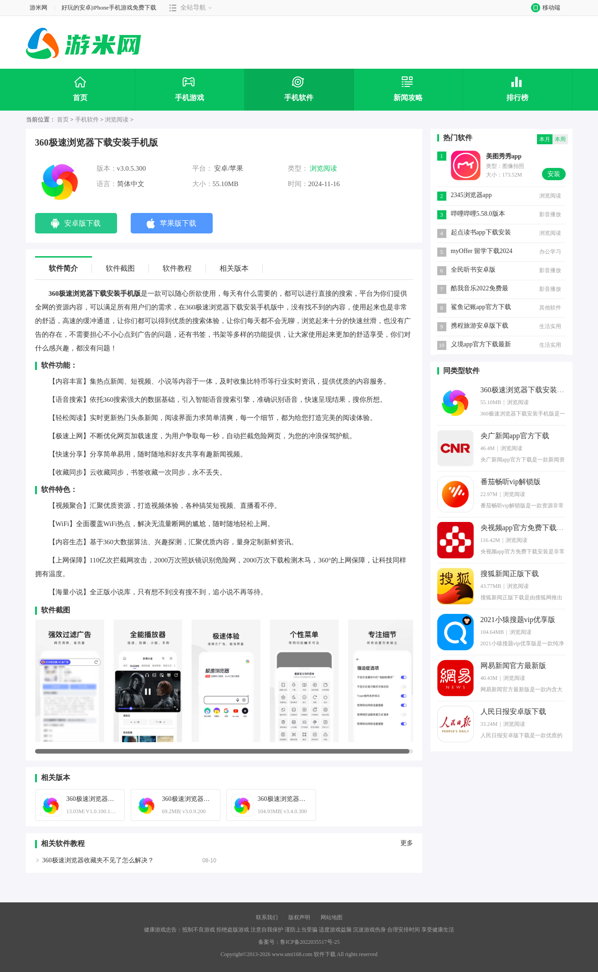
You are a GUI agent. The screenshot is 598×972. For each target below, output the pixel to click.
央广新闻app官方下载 (514, 436)
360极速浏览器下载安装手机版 (529, 390)
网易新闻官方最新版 (513, 665)
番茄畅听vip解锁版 (510, 482)
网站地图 (331, 917)
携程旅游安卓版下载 (479, 325)
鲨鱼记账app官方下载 (481, 307)
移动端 (543, 7)
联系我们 (267, 917)
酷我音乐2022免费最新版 (479, 289)
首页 (63, 119)
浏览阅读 (116, 119)
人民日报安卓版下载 (513, 711)
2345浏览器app (471, 195)
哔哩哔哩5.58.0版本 (478, 213)
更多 (406, 843)
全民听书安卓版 (473, 269)
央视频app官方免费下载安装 (525, 528)
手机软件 (87, 119)
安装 (553, 174)
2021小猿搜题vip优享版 (517, 619)
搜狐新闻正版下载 (509, 573)
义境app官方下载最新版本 (481, 345)
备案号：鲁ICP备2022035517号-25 (299, 942)
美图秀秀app (504, 156)
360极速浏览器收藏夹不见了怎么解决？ (98, 860)
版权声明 (299, 917)
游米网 (38, 7)
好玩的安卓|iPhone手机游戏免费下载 (108, 7)
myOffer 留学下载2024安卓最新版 (481, 252)
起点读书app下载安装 (481, 232)
